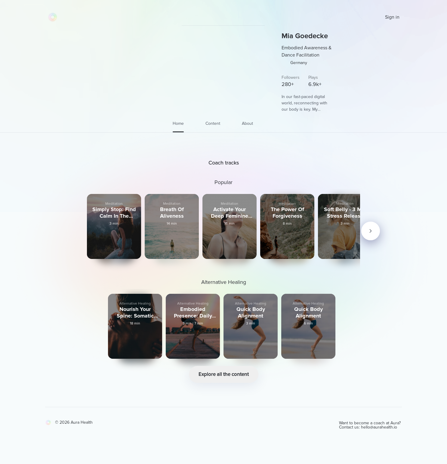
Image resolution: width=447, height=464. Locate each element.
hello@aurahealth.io (384, 439)
